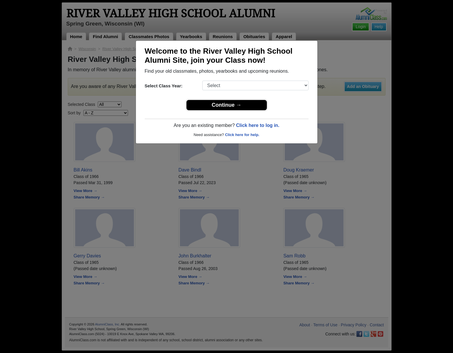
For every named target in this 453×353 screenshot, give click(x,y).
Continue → (226, 105)
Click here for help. (242, 135)
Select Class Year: (164, 85)
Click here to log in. (257, 125)
